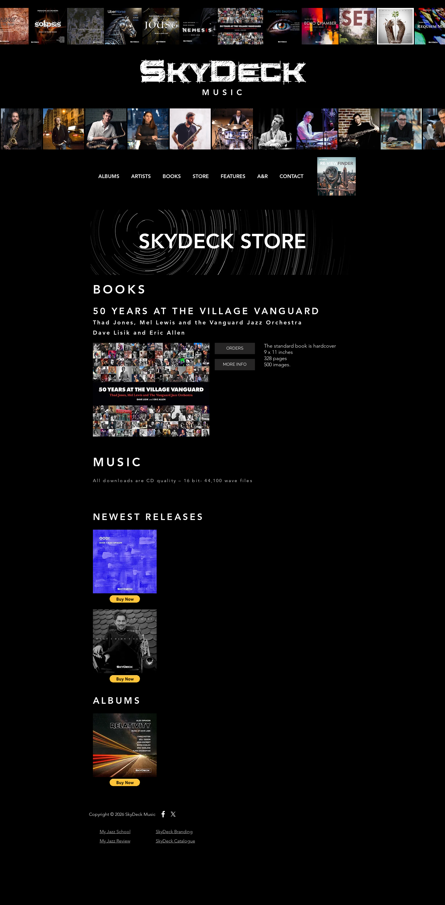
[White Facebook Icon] (163, 814)
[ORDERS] (235, 348)
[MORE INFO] (235, 364)
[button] (125, 599)
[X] (173, 814)
